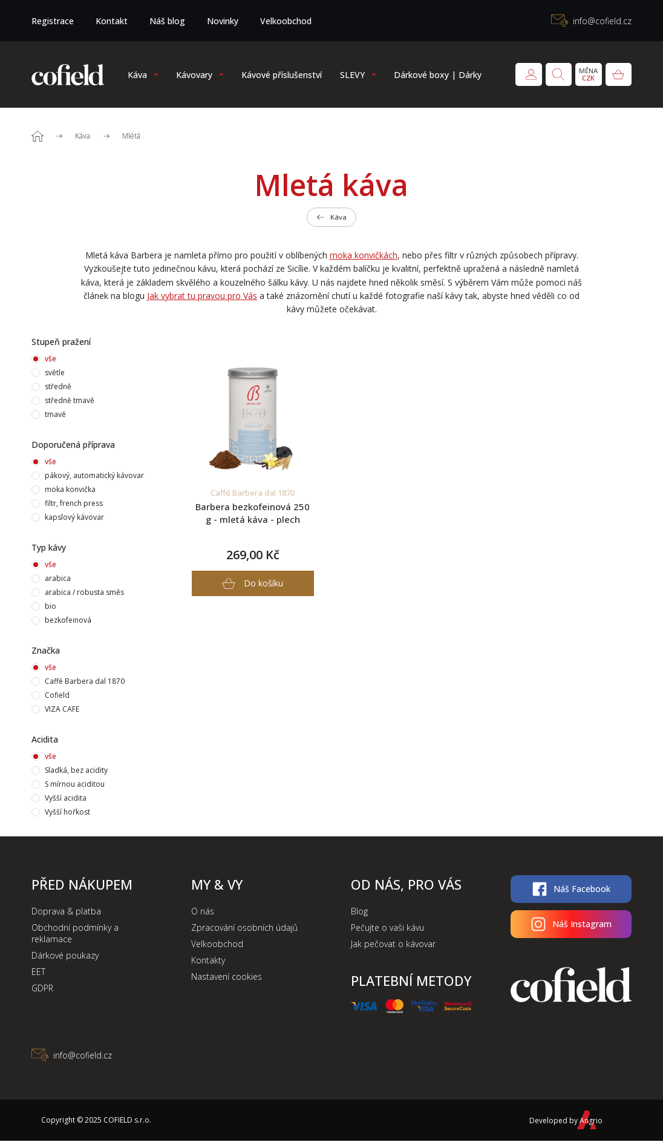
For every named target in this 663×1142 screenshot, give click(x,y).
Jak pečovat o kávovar (393, 945)
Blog (359, 912)
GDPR (42, 989)
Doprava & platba (66, 912)
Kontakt (112, 21)
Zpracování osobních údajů (244, 928)
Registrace (52, 21)
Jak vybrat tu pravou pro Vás (202, 297)
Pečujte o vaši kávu (387, 928)
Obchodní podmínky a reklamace (75, 934)
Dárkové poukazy (65, 956)
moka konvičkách (363, 256)
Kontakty (208, 961)
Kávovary (194, 74)
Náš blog (167, 21)
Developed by (562, 1121)
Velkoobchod (286, 21)
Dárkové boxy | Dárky (438, 74)
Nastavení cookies (226, 977)
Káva (137, 74)
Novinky (222, 21)
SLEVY (352, 74)
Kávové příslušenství (281, 74)
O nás (202, 912)
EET (38, 973)
